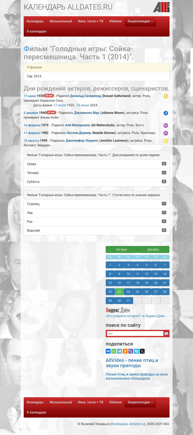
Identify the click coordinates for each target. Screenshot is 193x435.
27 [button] (155, 291)
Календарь (35, 21)
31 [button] (128, 300)
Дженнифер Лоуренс (82, 140)
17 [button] (128, 282)
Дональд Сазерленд (85, 96)
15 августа (31, 140)
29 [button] (110, 300)
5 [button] (146, 265)
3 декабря (31, 113)
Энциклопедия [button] (140, 21)
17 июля (30, 96)
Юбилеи (115, 21)
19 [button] (146, 282)
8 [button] (110, 273)
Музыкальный (61, 21)
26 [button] (146, 291)
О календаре (36, 31)
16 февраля (32, 125)
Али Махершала (77, 125)
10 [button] (128, 273)
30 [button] (119, 300)
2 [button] (119, 265)
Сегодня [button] (121, 249)
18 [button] (137, 282)
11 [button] (137, 273)
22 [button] (110, 291)
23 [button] (119, 291)
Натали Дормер (79, 133)
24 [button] (128, 291)
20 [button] (155, 282)
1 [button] (110, 265)
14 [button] (164, 273)
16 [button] (119, 282)
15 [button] (110, 282)
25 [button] (137, 291)
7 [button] (165, 265)
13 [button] (155, 273)
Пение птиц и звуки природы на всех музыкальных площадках (137, 376)
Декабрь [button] (153, 249)
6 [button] (156, 265)
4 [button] (137, 265)
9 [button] (119, 273)
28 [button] (164, 291)
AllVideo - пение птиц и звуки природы (132, 362)
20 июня (83, 105)
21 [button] (164, 282)
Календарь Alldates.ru (128, 424)
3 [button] (128, 265)
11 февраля (32, 133)
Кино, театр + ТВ (90, 21)
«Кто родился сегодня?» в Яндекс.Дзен (135, 312)
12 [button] (146, 273)
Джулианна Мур (86, 113)
